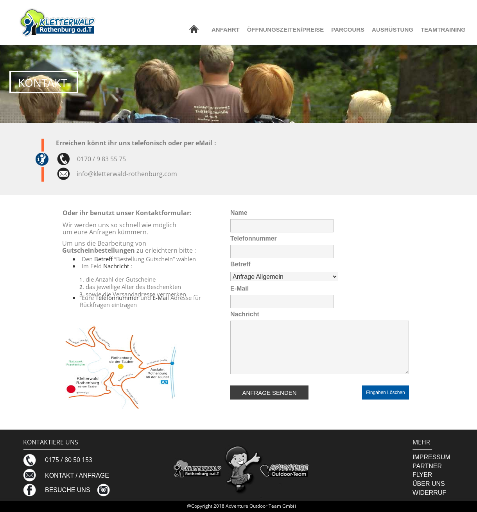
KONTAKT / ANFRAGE (77, 475)
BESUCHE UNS (67, 490)
